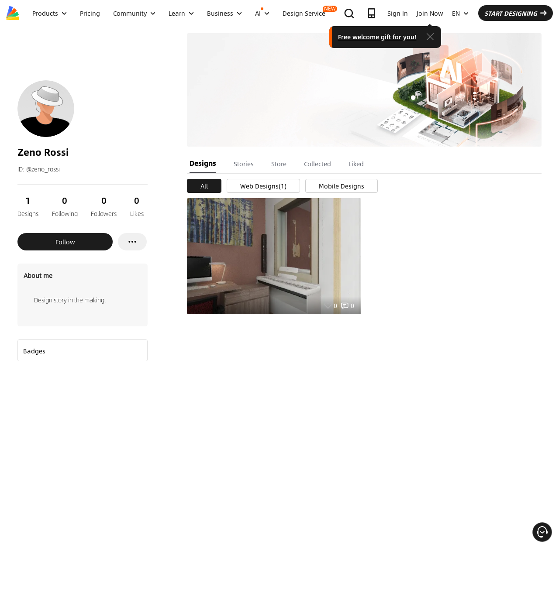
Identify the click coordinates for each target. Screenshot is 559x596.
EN (460, 13)
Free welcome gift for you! (377, 36)
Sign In (397, 13)
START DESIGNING (515, 13)
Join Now (430, 13)
